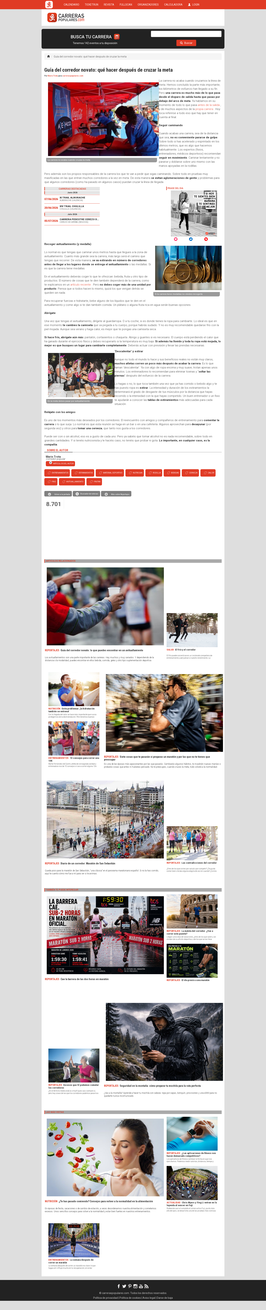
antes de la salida (209, 114)
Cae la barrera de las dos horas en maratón (85, 988)
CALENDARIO (71, 31)
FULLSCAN (126, 31)
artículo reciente (80, 293)
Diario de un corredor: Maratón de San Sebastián (88, 872)
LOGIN (193, 31)
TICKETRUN (91, 31)
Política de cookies (130, 1307)
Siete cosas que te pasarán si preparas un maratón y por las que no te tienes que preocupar (157, 767)
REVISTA (109, 31)
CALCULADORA (173, 31)
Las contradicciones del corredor (199, 872)
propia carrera (204, 118)
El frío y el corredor (185, 658)
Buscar (186, 52)
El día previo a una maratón (195, 989)
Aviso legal (149, 1307)
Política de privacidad (105, 1307)
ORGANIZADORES (148, 31)
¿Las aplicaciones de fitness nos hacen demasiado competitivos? (191, 1163)
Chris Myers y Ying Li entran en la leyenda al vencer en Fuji (192, 1213)
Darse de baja (165, 1307)
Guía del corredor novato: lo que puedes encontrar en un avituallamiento (102, 659)
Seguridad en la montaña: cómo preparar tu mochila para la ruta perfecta (160, 1095)
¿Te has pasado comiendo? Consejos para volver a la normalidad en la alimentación (106, 1210)
